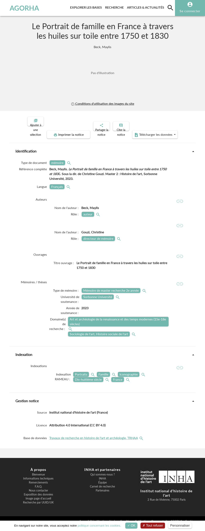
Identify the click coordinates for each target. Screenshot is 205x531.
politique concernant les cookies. (99, 525)
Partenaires (102, 495)
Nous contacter (38, 495)
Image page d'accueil (38, 503)
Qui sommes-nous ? (102, 479)
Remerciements (38, 487)
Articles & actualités (146, 6)
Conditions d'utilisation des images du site (102, 103)
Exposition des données (38, 499)
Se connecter (190, 11)
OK (131, 525)
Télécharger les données (147, 131)
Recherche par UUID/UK (38, 507)
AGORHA (21, 8)
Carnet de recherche (102, 491)
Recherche (115, 6)
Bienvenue (38, 479)
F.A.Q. (38, 491)
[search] (170, 7)
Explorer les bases (87, 6)
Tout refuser (153, 525)
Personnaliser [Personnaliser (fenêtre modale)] (180, 525)
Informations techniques (38, 483)
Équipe (102, 487)
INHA (102, 483)
